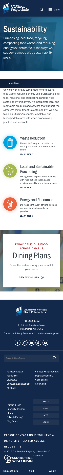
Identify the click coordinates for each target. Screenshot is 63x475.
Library (10, 413)
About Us (11, 387)
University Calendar (16, 409)
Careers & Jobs (14, 405)
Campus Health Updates (47, 371)
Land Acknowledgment (47, 333)
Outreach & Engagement (18, 383)
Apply (46, 401)
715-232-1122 (31, 321)
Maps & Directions (44, 375)
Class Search (41, 379)
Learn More (26, 154)
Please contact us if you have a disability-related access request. (29, 441)
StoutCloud (40, 383)
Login (46, 422)
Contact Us (9, 333)
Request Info (10, 470)
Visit (45, 408)
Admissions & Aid (15, 371)
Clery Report (12, 421)
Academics (12, 375)
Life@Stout (12, 379)
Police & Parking (15, 417)
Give (46, 415)
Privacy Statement (24, 333)
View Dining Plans (29, 277)
